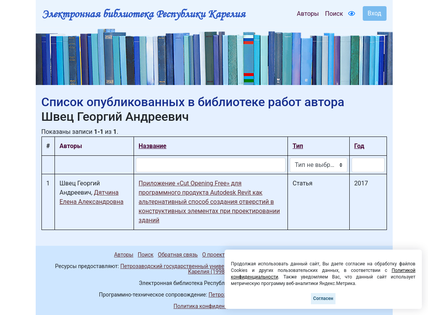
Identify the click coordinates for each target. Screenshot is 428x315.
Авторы (308, 13)
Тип (297, 146)
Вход (375, 13)
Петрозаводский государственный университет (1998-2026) (195, 266)
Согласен (323, 298)
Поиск (334, 13)
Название (152, 146)
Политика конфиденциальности (214, 306)
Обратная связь (178, 255)
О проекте (215, 255)
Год (359, 146)
